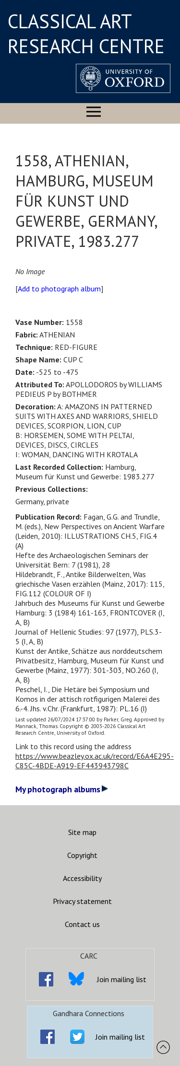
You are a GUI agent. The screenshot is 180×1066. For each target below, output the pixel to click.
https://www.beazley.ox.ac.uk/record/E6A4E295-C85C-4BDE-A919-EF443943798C (94, 760)
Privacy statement (82, 901)
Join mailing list (121, 979)
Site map (82, 832)
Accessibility (82, 878)
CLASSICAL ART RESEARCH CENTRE (86, 33)
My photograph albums (61, 789)
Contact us (82, 924)
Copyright (82, 855)
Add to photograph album (59, 288)
